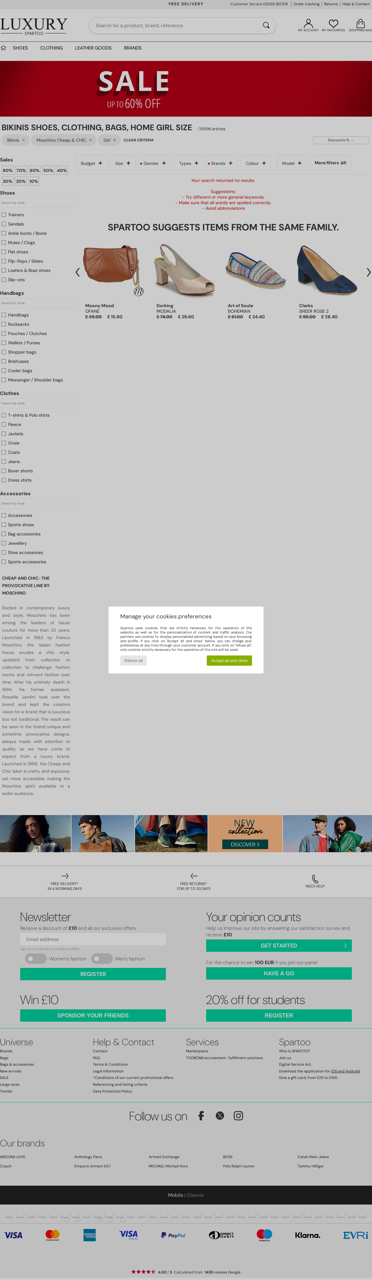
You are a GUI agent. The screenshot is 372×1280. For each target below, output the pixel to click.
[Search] (266, 25)
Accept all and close (229, 660)
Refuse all (133, 660)
